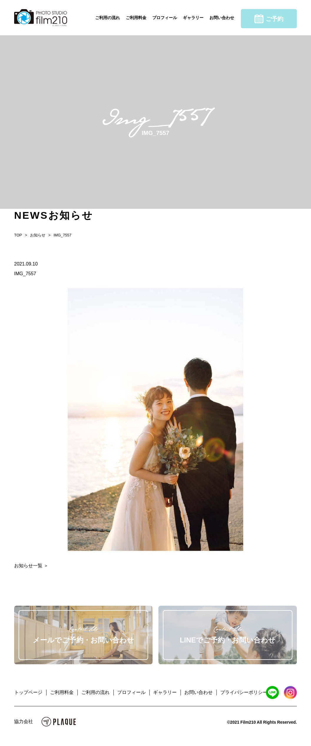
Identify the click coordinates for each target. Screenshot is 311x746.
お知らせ (37, 235)
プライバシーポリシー (243, 692)
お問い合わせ (221, 17)
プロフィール (164, 17)
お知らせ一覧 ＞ (31, 565)
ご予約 (268, 18)
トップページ (28, 692)
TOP (18, 235)
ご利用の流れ (107, 17)
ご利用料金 (136, 17)
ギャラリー (193, 17)
